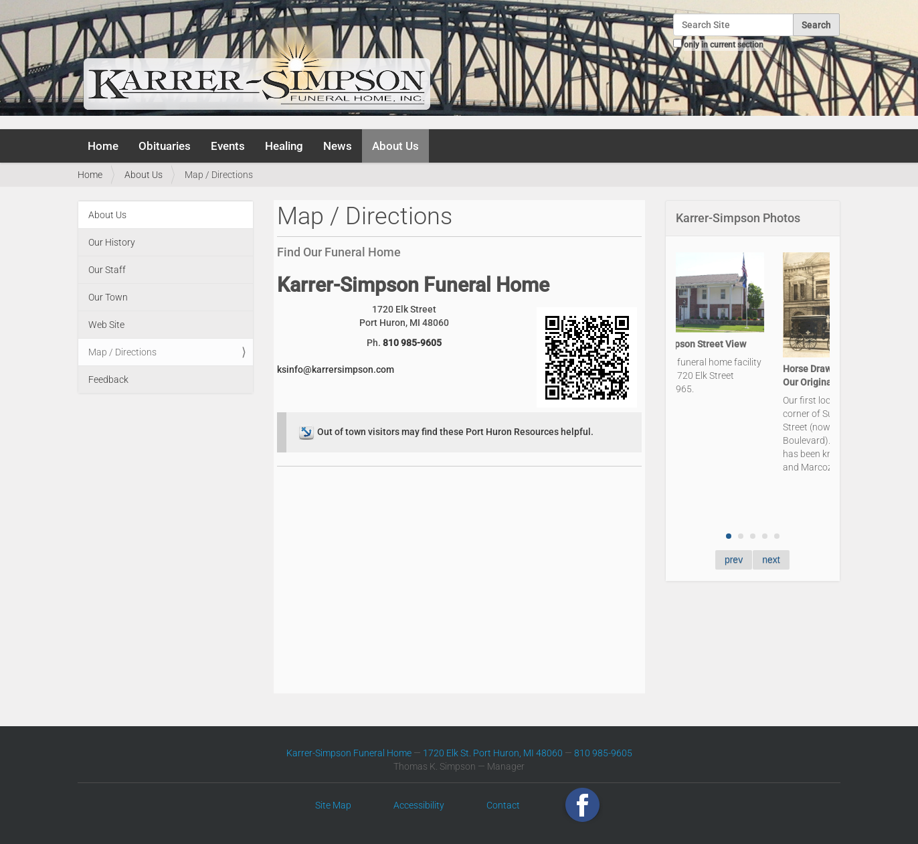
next (770, 559)
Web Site (106, 324)
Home (103, 146)
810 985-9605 (412, 342)
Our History (111, 242)
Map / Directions (122, 352)
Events (228, 146)
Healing (284, 146)
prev (734, 559)
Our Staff (107, 269)
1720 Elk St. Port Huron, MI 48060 (493, 753)
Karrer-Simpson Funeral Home (348, 753)
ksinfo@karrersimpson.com (335, 369)
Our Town (108, 297)
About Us (395, 146)
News (337, 146)
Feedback (108, 379)
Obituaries (165, 146)
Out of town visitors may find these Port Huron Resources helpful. (444, 431)
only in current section (723, 45)
